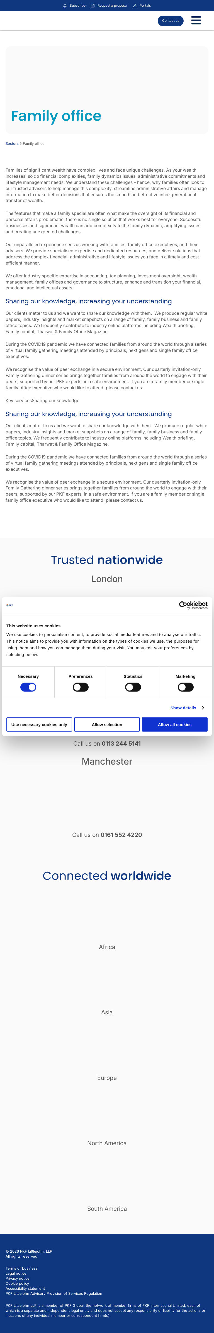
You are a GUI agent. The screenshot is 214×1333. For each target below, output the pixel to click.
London (107, 578)
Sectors (12, 143)
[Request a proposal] (92, 6)
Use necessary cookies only (39, 724)
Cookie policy (17, 1283)
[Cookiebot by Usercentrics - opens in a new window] (183, 605)
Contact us (170, 20)
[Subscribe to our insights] (65, 6)
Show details (183, 707)
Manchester (107, 761)
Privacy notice (18, 1278)
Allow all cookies (175, 724)
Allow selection (107, 724)
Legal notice (16, 1273)
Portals (145, 5)
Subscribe (78, 5)
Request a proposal (113, 5)
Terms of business (22, 1268)
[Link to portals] (135, 5)
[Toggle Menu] (196, 20)
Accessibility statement (25, 1288)
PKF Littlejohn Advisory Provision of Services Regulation (54, 1293)
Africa (107, 946)
